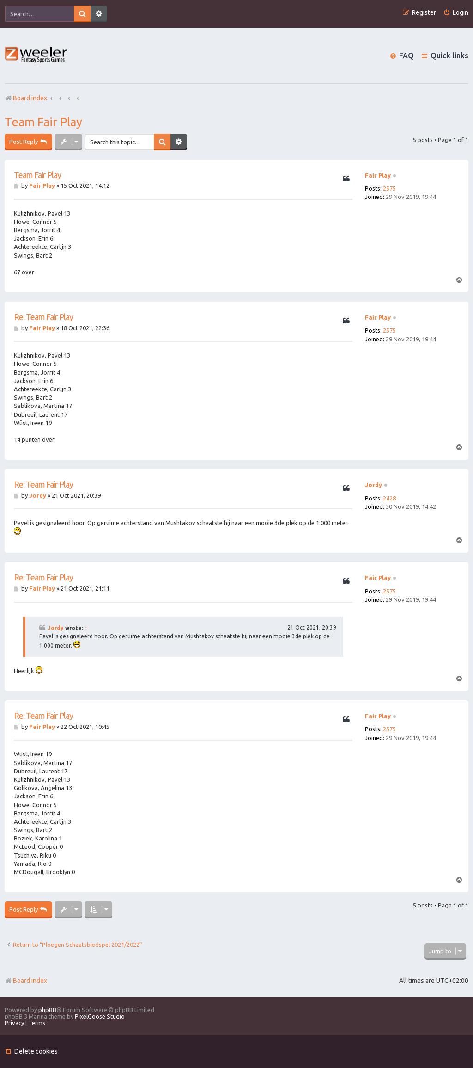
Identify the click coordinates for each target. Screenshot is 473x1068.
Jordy (373, 485)
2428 (389, 498)
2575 (389, 188)
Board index (26, 980)
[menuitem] (455, 13)
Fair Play (378, 175)
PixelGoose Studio (100, 1016)
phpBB (47, 1009)
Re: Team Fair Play (43, 316)
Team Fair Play (43, 122)
